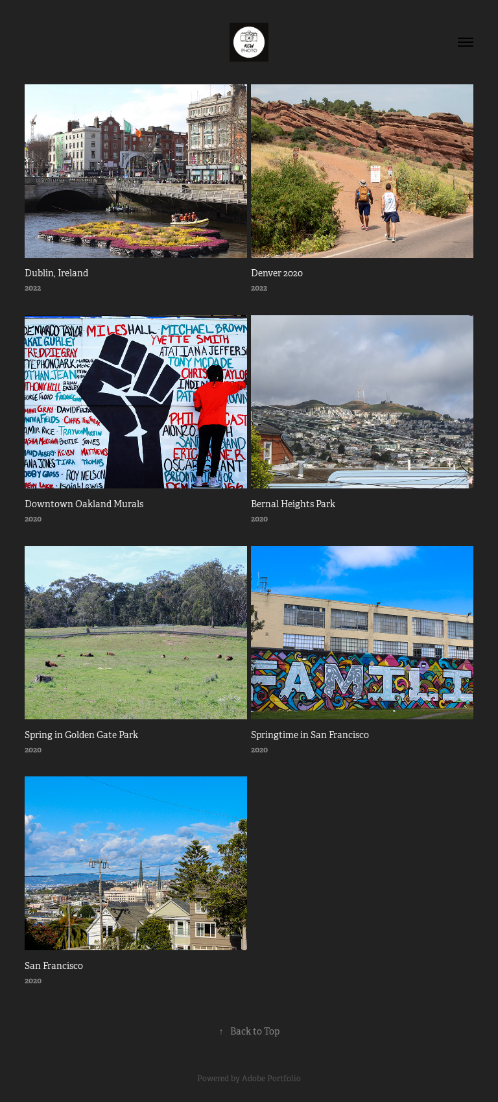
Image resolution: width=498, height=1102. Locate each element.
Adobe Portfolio (271, 1078)
